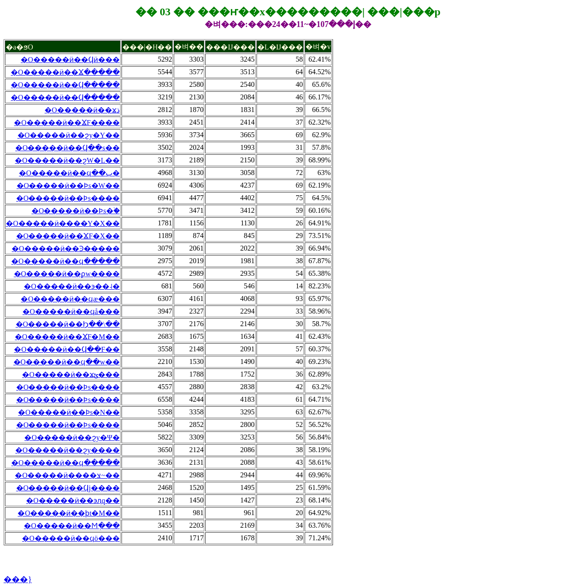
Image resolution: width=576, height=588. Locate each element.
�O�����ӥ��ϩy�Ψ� (71, 437)
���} (18, 579)
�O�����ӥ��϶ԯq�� (73, 500)
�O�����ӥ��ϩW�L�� (67, 160)
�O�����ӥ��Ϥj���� (68, 488)
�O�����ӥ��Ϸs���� (68, 198)
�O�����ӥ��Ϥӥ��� (70, 59)
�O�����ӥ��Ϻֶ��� (72, 526)
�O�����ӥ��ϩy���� (67, 450)
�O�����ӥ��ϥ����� (65, 261)
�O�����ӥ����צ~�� (67, 475)
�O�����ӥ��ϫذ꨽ (82, 110)
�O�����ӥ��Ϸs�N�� (68, 412)
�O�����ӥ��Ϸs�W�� (68, 185)
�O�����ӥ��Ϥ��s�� (67, 148)
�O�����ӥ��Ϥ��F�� (66, 349)
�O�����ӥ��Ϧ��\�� (68, 324)
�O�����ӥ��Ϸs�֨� (76, 211)
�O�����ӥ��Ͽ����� (66, 248)
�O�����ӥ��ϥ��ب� (69, 173)
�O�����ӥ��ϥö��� (71, 538)
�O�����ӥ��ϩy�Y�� (69, 135)
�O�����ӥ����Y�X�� (63, 223)
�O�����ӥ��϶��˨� (72, 286)
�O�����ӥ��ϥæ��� (70, 299)
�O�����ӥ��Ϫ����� (65, 72)
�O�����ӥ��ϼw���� (67, 274)
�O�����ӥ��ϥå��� (71, 311)
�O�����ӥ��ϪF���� (66, 122)
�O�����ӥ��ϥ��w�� (67, 362)
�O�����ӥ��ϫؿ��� (71, 374)
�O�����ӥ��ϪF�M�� (67, 337)
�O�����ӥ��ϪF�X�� (68, 236)
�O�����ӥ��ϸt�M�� (68, 513)
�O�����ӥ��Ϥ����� (65, 85)
